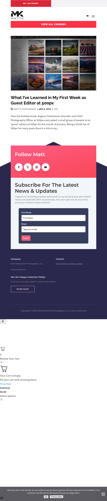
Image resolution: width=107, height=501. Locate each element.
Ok (46, 497)
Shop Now (23, 289)
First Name (26, 212)
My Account (30, 3)
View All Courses (53, 24)
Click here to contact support (69, 264)
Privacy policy (56, 497)
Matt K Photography (25, 109)
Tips (56, 109)
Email (24, 224)
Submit (26, 238)
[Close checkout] (3, 321)
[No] (103, 494)
